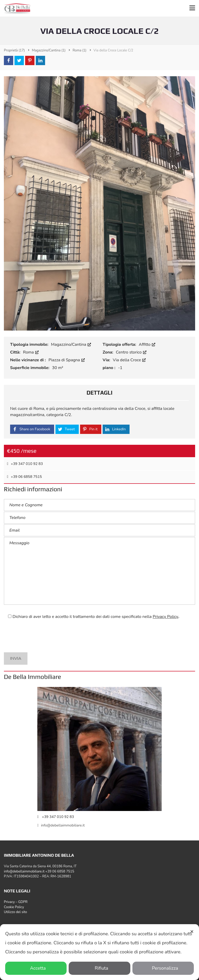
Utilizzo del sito (15, 912)
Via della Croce (129, 360)
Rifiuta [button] (99, 968)
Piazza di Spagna (66, 360)
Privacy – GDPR (15, 902)
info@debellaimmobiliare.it (61, 825)
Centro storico (131, 352)
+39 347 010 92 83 (25, 463)
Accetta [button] (36, 968)
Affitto (147, 344)
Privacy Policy (165, 616)
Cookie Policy (14, 907)
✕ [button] (192, 932)
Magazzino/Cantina (71, 344)
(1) (49, 50)
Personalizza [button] (163, 968)
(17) (14, 50)
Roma (31, 352)
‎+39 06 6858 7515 (24, 476)
